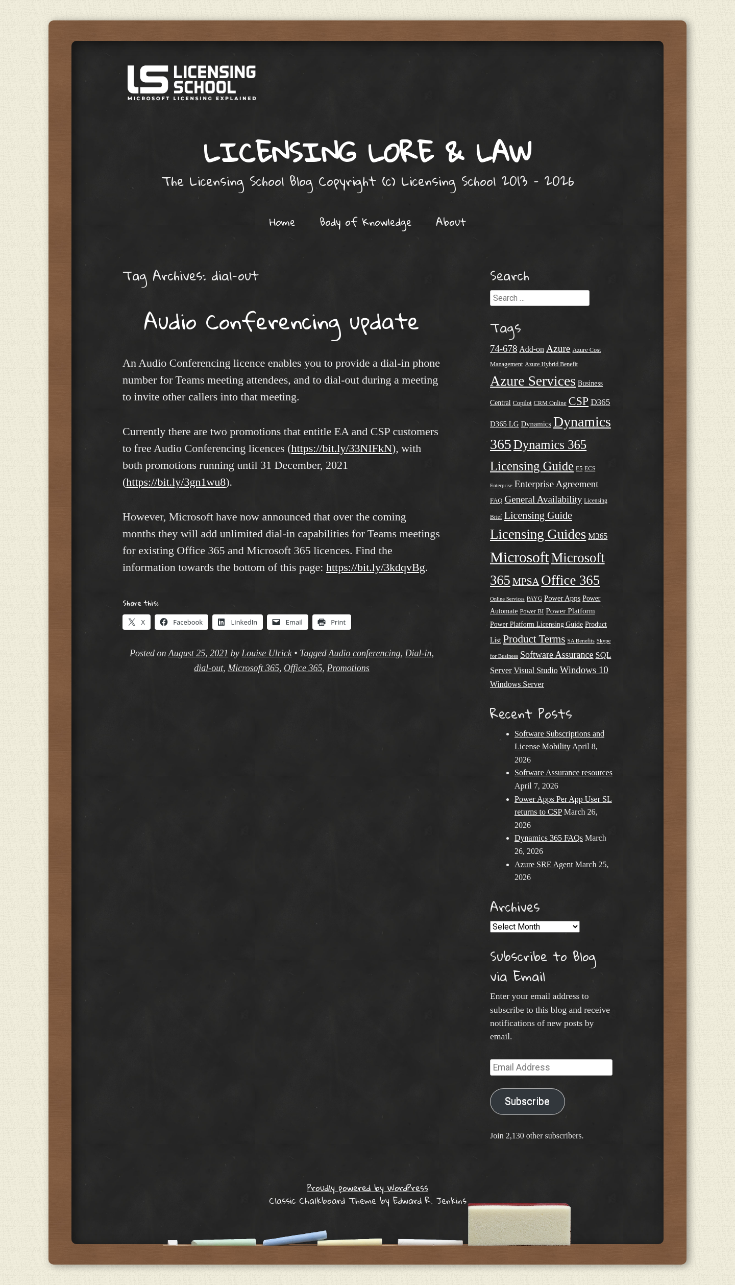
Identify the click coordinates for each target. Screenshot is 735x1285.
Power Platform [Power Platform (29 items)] (570, 610)
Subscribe (527, 1101)
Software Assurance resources (563, 772)
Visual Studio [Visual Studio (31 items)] (536, 670)
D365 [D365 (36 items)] (600, 402)
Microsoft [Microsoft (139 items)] (519, 557)
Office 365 (303, 668)
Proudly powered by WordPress (367, 1188)
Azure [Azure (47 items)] (558, 348)
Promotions (348, 668)
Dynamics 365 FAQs (548, 838)
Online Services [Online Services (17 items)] (507, 599)
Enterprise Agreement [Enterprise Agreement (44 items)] (556, 484)
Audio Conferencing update (282, 321)
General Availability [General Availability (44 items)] (543, 499)
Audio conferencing (365, 653)
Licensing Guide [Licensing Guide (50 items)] (538, 515)
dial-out (208, 668)
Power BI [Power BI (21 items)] (532, 611)
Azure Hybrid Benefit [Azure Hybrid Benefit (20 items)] (551, 364)
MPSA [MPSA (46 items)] (525, 581)
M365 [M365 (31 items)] (597, 536)
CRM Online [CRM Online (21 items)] (550, 403)
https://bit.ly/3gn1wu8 (176, 481)
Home (283, 221)
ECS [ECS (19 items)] (589, 468)
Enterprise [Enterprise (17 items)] (501, 485)
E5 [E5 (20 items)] (579, 468)
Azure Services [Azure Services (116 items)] (533, 381)
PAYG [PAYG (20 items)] (534, 598)
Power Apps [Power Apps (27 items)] (562, 598)
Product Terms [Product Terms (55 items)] (534, 639)
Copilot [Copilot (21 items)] (522, 403)
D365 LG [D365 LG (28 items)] (504, 424)
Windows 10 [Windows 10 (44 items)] (584, 669)
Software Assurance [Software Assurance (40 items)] (556, 655)
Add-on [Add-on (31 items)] (531, 349)
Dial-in (418, 653)
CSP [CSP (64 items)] (579, 401)
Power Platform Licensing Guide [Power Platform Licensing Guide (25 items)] (536, 624)
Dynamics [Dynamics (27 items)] (536, 424)
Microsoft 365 (253, 668)
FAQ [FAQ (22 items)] (496, 500)
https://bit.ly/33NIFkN (341, 448)
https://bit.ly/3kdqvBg (375, 567)
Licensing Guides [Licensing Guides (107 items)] (538, 534)
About (451, 221)
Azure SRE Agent (543, 864)
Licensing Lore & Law (367, 152)
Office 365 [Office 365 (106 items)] (570, 580)
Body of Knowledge (366, 221)
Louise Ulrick (266, 653)
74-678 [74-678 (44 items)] (503, 348)
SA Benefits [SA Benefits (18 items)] (581, 640)
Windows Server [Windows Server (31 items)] (517, 684)
